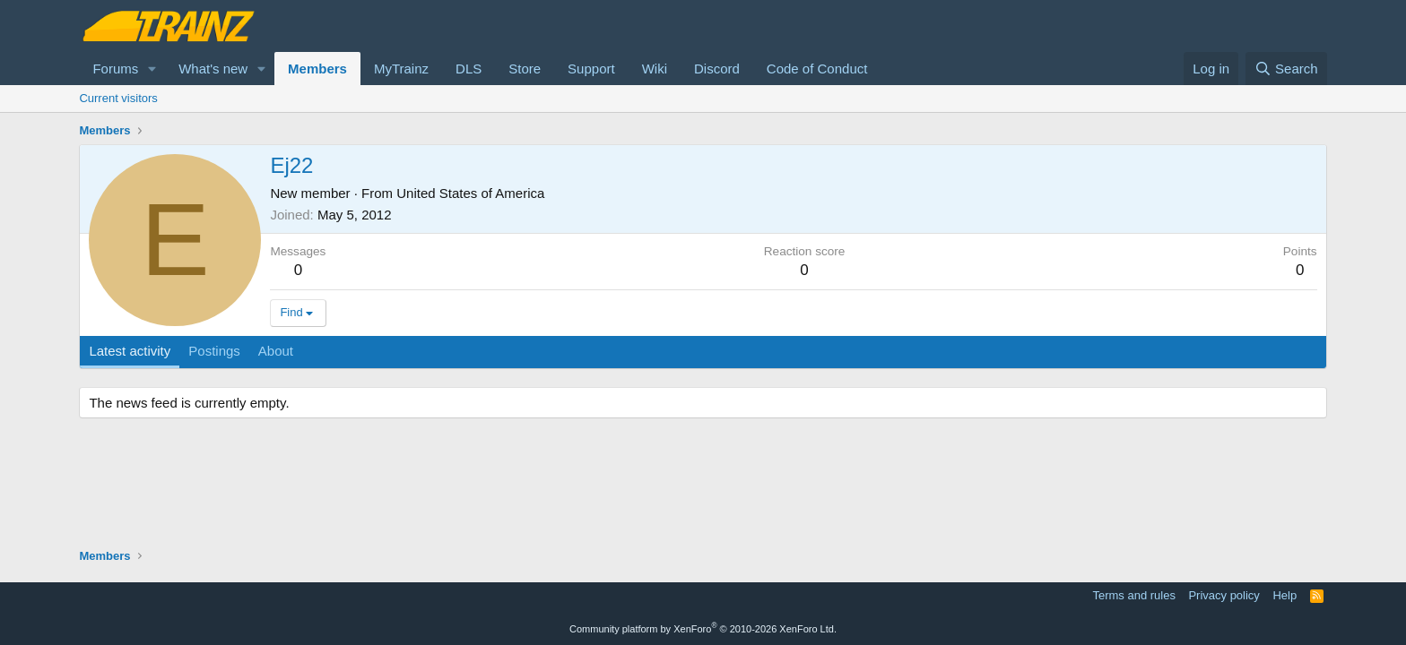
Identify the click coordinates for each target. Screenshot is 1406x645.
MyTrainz (401, 68)
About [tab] (275, 350)
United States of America (470, 193)
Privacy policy (1223, 595)
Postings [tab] (214, 350)
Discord (717, 68)
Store (524, 68)
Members (317, 68)
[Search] (1286, 68)
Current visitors (118, 98)
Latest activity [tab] (129, 350)
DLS (469, 68)
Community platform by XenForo (703, 629)
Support (591, 68)
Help (1284, 595)
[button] (152, 68)
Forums (115, 68)
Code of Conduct (817, 68)
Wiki (654, 68)
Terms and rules (1133, 595)
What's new (212, 68)
